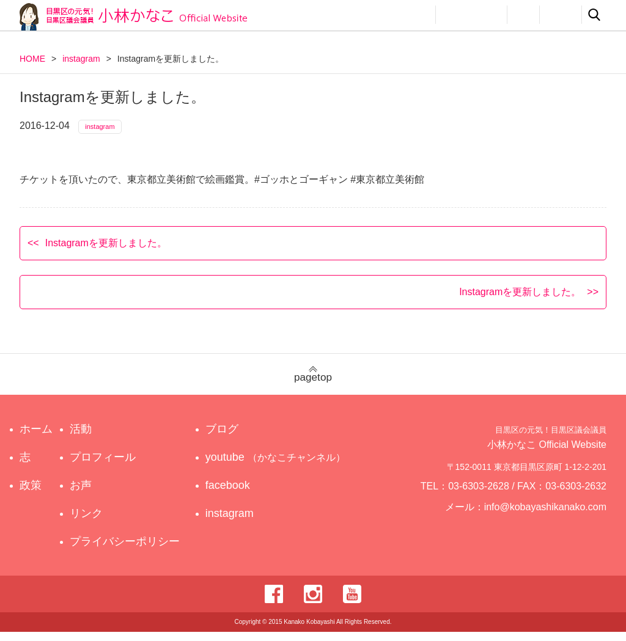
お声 (523, 15)
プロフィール (471, 15)
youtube (277, 466)
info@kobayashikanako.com (552, 521)
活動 (414, 14)
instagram (81, 59)
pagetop (313, 383)
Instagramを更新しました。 (106, 251)
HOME (32, 59)
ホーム (36, 438)
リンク (560, 15)
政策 (373, 14)
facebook (238, 494)
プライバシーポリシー (128, 550)
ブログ (232, 438)
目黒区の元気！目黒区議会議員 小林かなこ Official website (133, 17)
